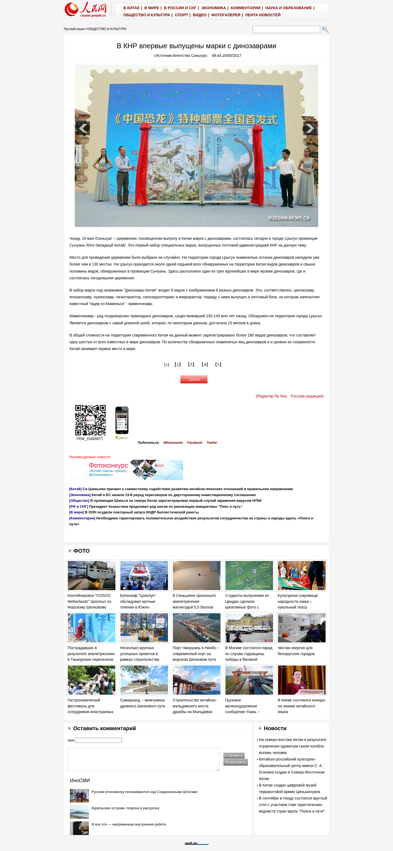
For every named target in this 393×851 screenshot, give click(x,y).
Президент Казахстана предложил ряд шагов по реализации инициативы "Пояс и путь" (165, 506)
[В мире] (76, 512)
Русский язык (74, 29)
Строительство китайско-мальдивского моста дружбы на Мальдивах (195, 706)
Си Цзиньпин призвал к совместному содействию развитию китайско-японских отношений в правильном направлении (188, 489)
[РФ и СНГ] (78, 506)
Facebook (194, 443)
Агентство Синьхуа (189, 55)
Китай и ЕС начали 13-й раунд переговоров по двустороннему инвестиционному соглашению (174, 495)
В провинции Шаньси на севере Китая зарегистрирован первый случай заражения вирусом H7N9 (175, 501)
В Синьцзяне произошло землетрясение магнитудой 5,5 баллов (194, 601)
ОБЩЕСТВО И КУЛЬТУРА (106, 29)
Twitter (212, 443)
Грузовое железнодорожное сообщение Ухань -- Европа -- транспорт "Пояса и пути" (243, 712)
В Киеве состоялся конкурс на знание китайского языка (302, 706)
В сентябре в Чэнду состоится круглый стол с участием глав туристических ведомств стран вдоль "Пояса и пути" (293, 804)
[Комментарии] (82, 518)
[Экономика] (80, 495)
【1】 (167, 365)
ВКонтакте (173, 443)
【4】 (204, 364)
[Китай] (75, 489)
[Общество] (79, 501)
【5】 (218, 364)
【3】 (191, 364)
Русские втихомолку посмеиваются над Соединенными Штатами (144, 792)
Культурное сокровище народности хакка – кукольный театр (298, 601)
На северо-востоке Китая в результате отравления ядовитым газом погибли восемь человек (292, 746)
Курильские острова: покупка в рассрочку (125, 808)
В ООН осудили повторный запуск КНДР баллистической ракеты (142, 512)
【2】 (177, 364)
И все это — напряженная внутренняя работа (129, 824)
